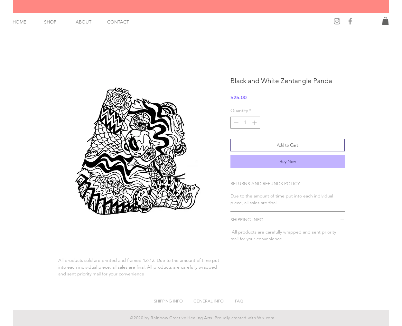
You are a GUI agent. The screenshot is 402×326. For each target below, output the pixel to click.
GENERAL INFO (208, 301)
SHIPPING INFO (168, 301)
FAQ (239, 301)
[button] (385, 21)
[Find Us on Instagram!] (337, 21)
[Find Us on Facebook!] (350, 21)
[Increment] (255, 122)
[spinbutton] (245, 122)
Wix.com (266, 317)
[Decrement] (235, 122)
